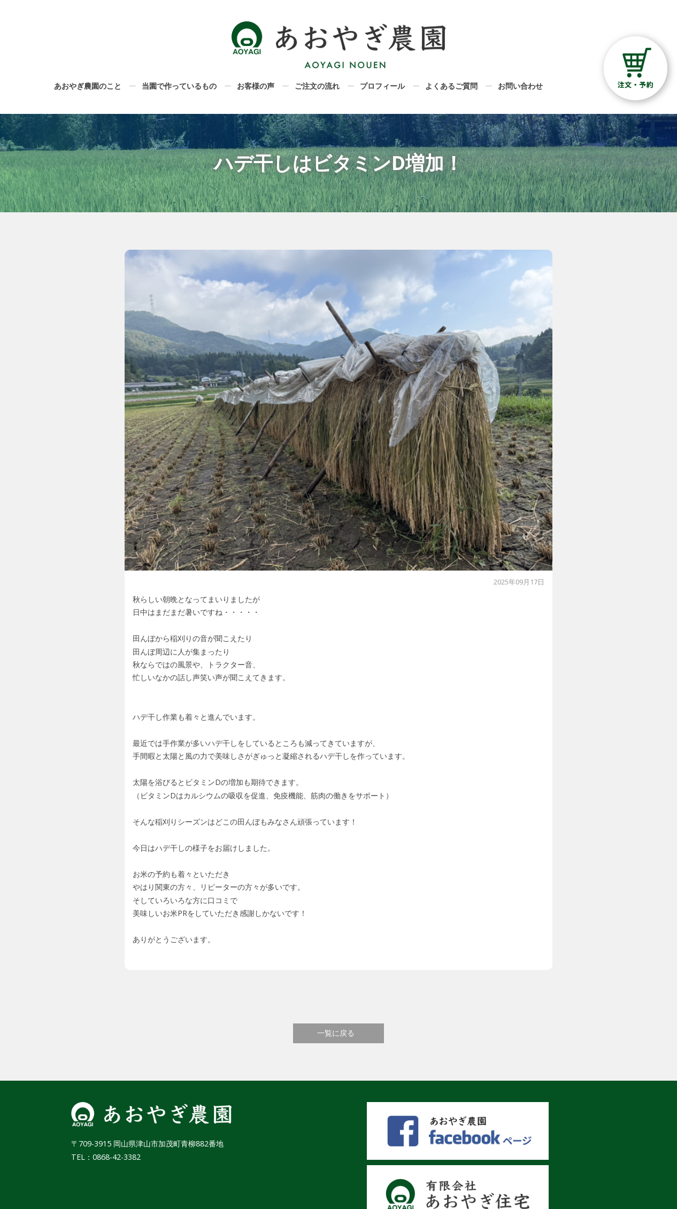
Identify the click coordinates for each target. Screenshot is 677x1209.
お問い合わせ (520, 86)
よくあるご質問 (451, 86)
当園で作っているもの (179, 86)
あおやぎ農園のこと (87, 86)
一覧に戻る (336, 1033)
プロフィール (382, 86)
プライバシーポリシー (568, 1174)
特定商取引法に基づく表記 (561, 1156)
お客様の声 (255, 86)
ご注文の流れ (317, 86)
